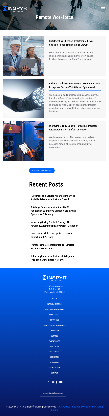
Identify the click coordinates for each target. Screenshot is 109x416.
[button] (42, 170)
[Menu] (103, 8)
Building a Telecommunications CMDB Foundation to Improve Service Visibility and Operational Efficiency (74, 87)
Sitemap (76, 407)
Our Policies (64, 407)
